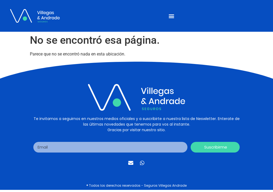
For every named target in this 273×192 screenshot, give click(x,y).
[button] (171, 15)
